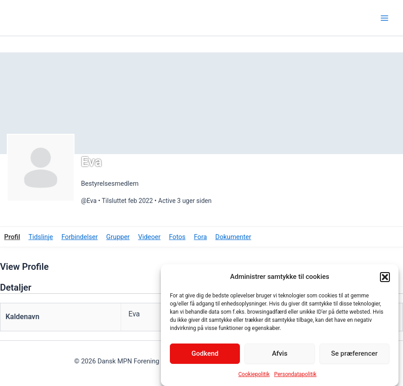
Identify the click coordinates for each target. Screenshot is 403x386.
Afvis (279, 354)
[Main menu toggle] (384, 18)
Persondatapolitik (295, 375)
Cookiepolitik (254, 375)
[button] (384, 277)
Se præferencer (354, 354)
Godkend (205, 354)
